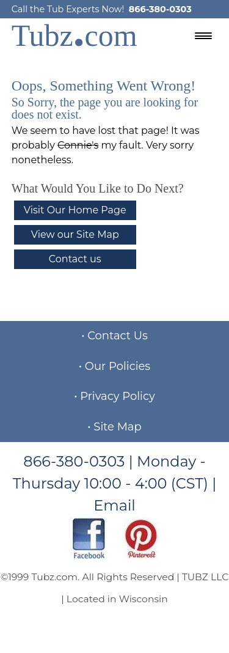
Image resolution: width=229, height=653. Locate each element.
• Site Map (114, 426)
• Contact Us (114, 335)
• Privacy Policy (114, 396)
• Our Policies (114, 366)
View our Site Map (75, 234)
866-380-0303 (160, 9)
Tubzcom (74, 35)
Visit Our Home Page (75, 210)
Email (114, 505)
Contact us (75, 259)
